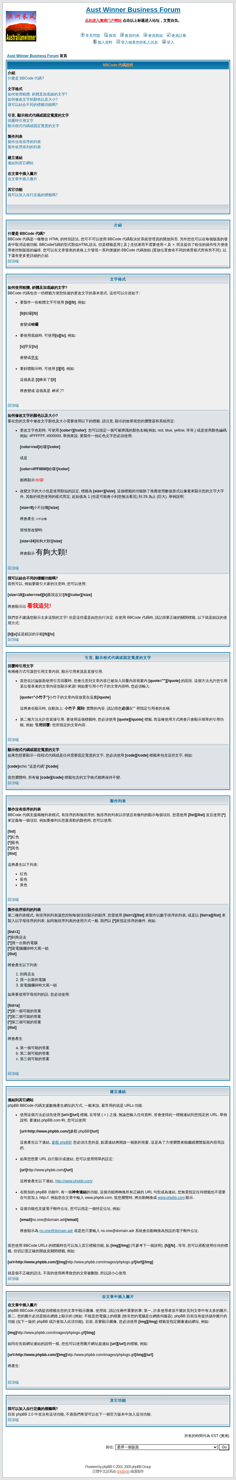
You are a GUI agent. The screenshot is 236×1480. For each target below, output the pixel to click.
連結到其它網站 (20, 163)
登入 (168, 42)
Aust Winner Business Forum (133, 10)
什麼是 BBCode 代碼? (26, 78)
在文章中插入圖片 (22, 179)
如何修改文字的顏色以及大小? (33, 99)
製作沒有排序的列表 (24, 142)
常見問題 (90, 35)
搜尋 (110, 35)
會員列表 (130, 35)
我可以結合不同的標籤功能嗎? (33, 105)
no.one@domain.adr (56, 1231)
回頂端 (13, 261)
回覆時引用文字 (20, 120)
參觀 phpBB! (62, 1142)
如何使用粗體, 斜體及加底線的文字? (37, 94)
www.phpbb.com (171, 1197)
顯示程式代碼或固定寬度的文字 (33, 126)
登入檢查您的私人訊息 (137, 42)
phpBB (107, 1467)
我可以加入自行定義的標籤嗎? (33, 195)
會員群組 (153, 35)
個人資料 (102, 42)
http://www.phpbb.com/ (73, 1181)
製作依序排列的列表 (24, 147)
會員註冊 (176, 35)
